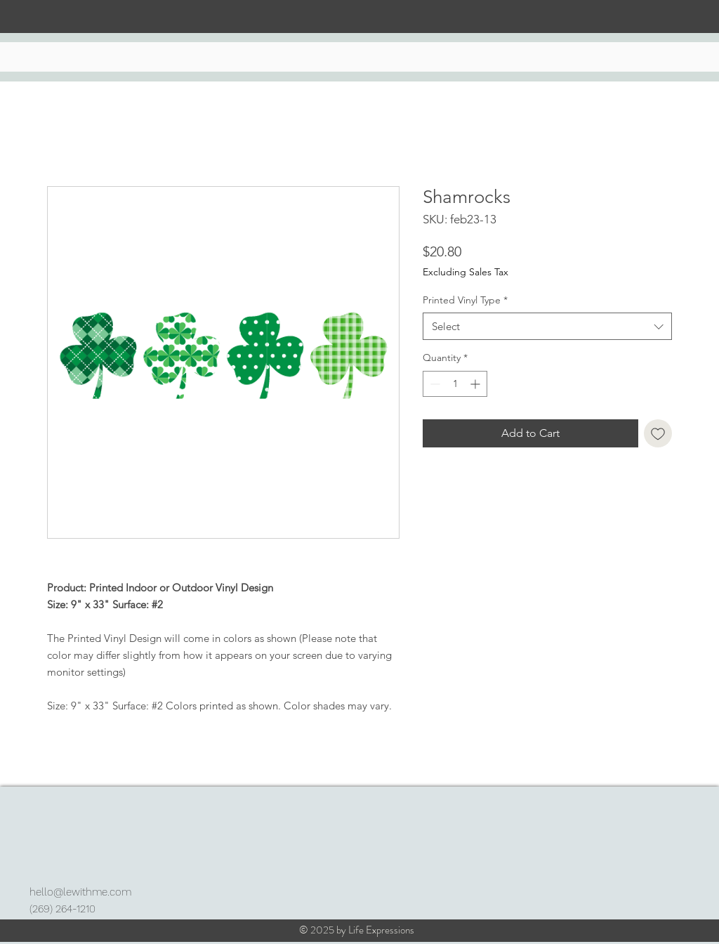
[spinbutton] (455, 384)
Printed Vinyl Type (465, 300)
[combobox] (547, 326)
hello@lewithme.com (80, 892)
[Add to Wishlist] (658, 433)
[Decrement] (433, 384)
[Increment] (476, 384)
